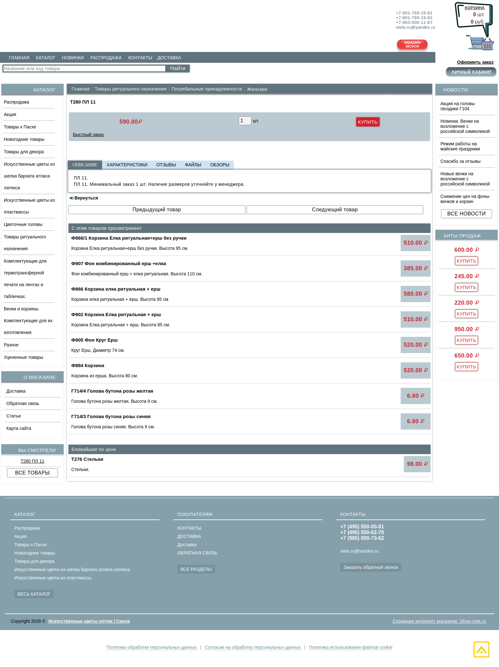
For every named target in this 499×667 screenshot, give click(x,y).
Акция (10, 114)
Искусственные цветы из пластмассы (29, 206)
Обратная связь (22, 403)
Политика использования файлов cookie (350, 647)
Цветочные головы (23, 224)
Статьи (13, 415)
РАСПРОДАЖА (106, 57)
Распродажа (16, 102)
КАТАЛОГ (46, 57)
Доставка (15, 391)
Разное (11, 344)
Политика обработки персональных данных (151, 647)
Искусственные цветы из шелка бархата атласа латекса (29, 176)
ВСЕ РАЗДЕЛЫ (196, 569)
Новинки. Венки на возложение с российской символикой (465, 126)
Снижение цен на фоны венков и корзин (464, 199)
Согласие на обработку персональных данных (253, 647)
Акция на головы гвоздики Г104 (457, 106)
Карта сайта (18, 428)
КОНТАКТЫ (140, 57)
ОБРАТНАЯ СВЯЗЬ (197, 552)
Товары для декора (24, 151)
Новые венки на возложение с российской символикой (465, 178)
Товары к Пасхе (20, 126)
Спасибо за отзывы (460, 161)
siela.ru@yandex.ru (359, 551)
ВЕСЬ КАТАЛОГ (34, 594)
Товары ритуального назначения (25, 242)
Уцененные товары (23, 357)
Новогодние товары (24, 139)
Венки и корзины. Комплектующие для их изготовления (28, 320)
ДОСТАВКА (169, 57)
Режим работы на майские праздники (460, 146)
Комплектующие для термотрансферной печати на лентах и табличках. (25, 278)
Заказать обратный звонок (370, 567)
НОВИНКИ (73, 57)
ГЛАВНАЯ (19, 57)
